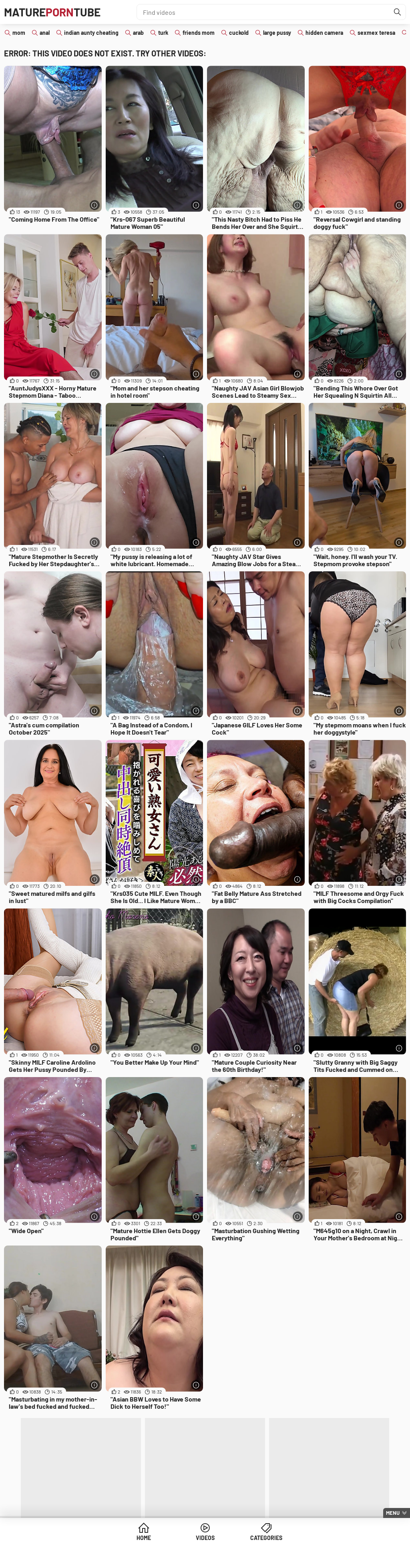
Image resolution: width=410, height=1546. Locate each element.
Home (144, 1537)
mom (18, 32)
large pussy (277, 32)
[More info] (95, 205)
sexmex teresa (376, 32)
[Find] (397, 12)
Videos (205, 1537)
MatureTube (52, 12)
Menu (393, 1513)
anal (45, 32)
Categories (266, 1537)
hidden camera (324, 32)
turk (163, 32)
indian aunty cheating (91, 32)
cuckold (239, 32)
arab (138, 32)
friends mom (199, 32)
